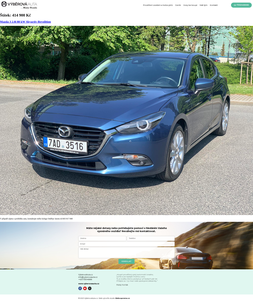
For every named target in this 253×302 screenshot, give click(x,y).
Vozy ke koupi (190, 5)
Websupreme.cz (122, 298)
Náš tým (204, 5)
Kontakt (214, 5)
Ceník (178, 5)
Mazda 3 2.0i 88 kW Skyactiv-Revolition (25, 21)
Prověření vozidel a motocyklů (158, 5)
